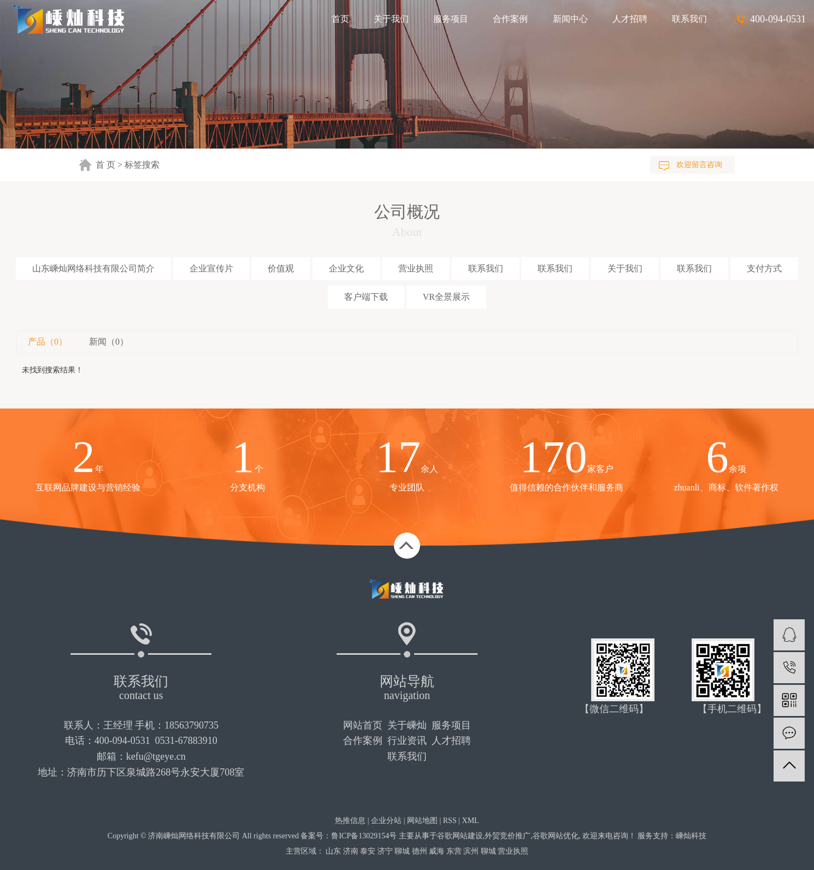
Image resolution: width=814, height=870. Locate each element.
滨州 (471, 851)
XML (470, 820)
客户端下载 (366, 296)
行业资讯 (407, 740)
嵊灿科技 (691, 836)
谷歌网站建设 (460, 836)
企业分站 (386, 820)
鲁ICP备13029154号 (364, 836)
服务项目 (450, 18)
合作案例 (510, 18)
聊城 (402, 851)
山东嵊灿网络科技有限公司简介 (93, 268)
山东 (333, 851)
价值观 (281, 268)
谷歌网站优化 (556, 836)
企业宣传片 (211, 268)
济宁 (385, 851)
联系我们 (689, 18)
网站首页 (362, 725)
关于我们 (391, 18)
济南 (350, 851)
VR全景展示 (446, 296)
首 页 (105, 164)
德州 (419, 851)
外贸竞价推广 (507, 836)
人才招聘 (629, 18)
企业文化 (346, 268)
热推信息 (350, 820)
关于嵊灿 (407, 725)
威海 (436, 851)
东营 (454, 851)
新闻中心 (570, 18)
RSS (450, 820)
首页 (340, 18)
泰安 (367, 851)
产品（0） (47, 341)
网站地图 (422, 820)
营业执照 (415, 268)
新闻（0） (108, 341)
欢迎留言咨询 (699, 165)
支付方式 (764, 268)
